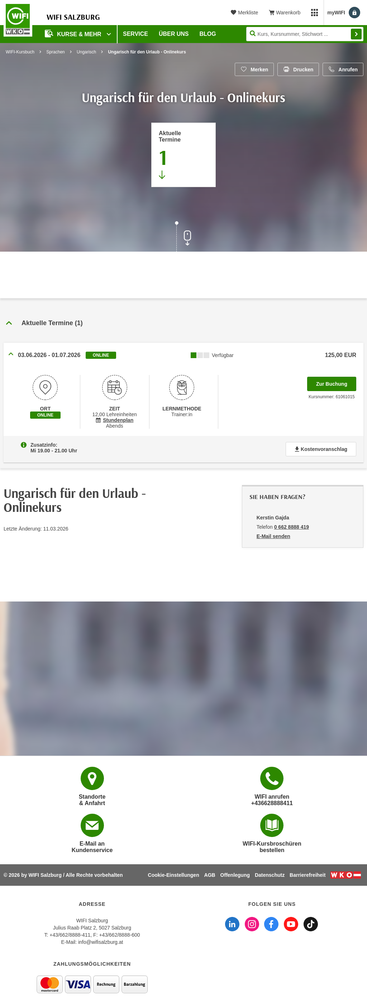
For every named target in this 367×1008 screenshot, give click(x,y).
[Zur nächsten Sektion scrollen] (183, 237)
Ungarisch (86, 51)
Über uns (174, 34)
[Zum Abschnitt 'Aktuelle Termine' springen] (183, 155)
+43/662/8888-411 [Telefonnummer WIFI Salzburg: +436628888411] (69, 935)
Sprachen (55, 51)
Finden (356, 34)
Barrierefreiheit (307, 875)
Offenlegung (235, 875)
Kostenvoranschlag (321, 449)
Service (135, 34)
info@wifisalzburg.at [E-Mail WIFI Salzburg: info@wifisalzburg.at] (100, 942)
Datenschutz (270, 875)
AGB (209, 875)
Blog (208, 34)
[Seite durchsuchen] (304, 34)
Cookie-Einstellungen (173, 875)
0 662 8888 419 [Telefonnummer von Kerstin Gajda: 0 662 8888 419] (291, 527)
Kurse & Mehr (74, 33)
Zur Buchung (336, 382)
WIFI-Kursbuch (20, 51)
